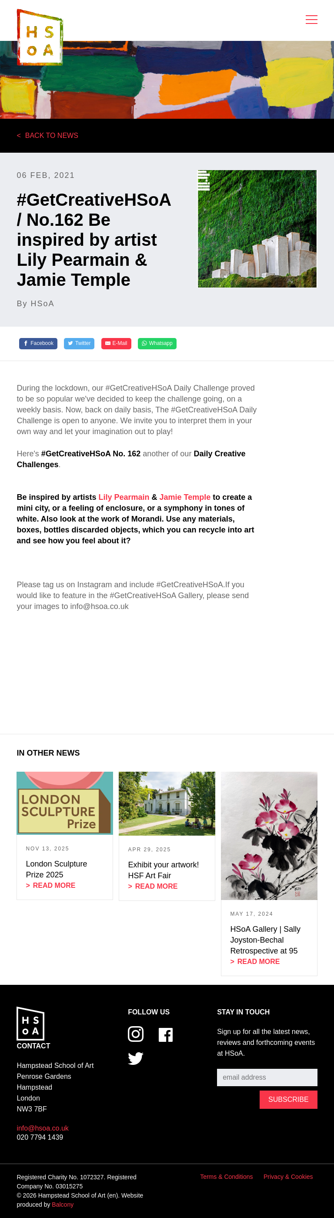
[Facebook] (38, 343)
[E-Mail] (116, 343)
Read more (54, 885)
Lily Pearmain (124, 497)
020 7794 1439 (40, 1137)
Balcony (62, 1204)
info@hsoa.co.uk (42, 1128)
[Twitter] (79, 343)
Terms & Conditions (226, 1176)
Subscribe (232, 1062)
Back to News (51, 135)
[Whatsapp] (157, 343)
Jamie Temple (185, 497)
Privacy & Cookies (288, 1176)
